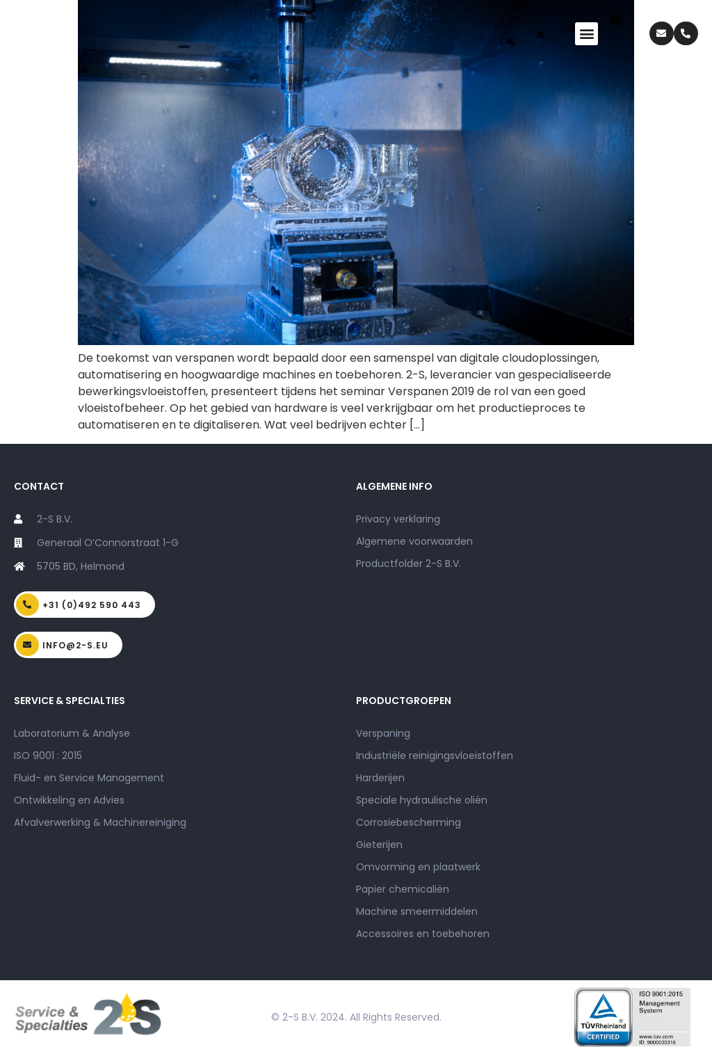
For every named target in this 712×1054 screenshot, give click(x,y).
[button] (586, 33)
